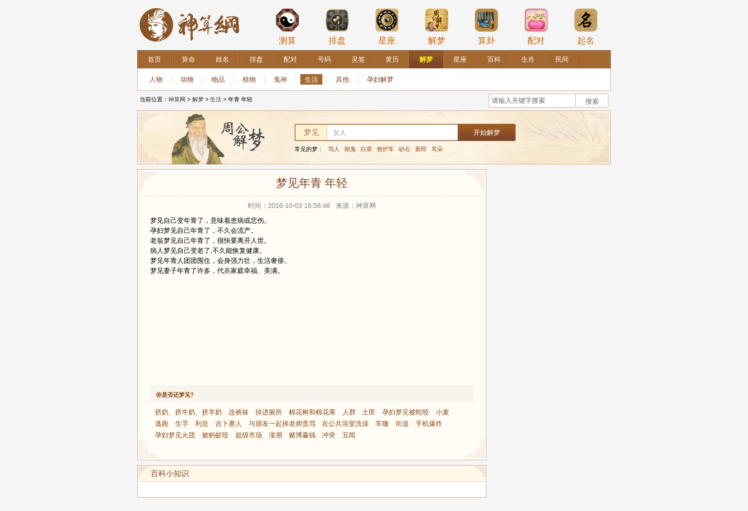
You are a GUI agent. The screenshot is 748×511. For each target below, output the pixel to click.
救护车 (385, 149)
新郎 (421, 149)
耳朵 (437, 149)
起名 (586, 26)
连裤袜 (239, 412)
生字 (181, 423)
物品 (218, 79)
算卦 (486, 26)
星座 (387, 26)
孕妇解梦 (380, 79)
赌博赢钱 (302, 435)
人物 (156, 79)
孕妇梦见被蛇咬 (405, 412)
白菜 (366, 149)
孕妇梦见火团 (175, 435)
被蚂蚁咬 (215, 435)
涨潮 (275, 435)
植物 (249, 79)
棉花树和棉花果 (312, 412)
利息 (202, 423)
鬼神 (280, 79)
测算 (287, 26)
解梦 (437, 26)
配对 (536, 26)
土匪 (368, 412)
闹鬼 (350, 149)
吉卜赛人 (228, 423)
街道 (402, 423)
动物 (187, 79)
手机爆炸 (429, 423)
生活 (311, 79)
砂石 (404, 149)
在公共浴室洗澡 (345, 423)
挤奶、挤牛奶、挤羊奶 (188, 412)
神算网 (177, 99)
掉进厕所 (268, 412)
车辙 (382, 423)
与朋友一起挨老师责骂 (282, 423)
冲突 (328, 435)
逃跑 (161, 423)
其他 (342, 79)
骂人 (334, 149)
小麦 (442, 412)
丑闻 (348, 435)
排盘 (337, 26)
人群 (349, 412)
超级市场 (248, 435)
